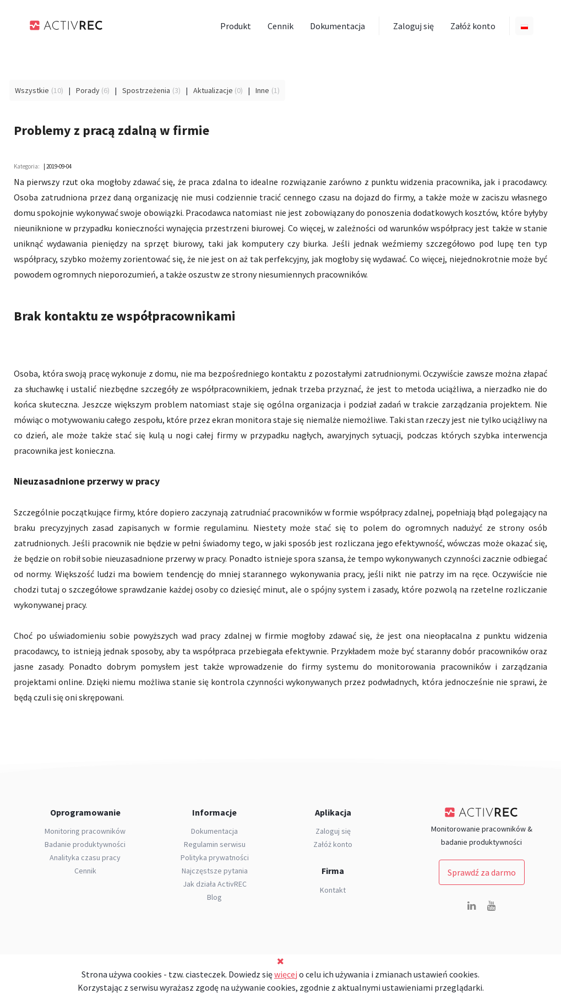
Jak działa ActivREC (215, 884)
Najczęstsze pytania (215, 871)
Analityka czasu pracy (85, 857)
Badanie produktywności (85, 844)
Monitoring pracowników (85, 831)
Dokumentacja (337, 25)
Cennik (280, 25)
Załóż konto (472, 25)
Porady (88, 90)
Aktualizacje (213, 90)
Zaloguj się (413, 25)
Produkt (235, 25)
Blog (214, 897)
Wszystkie (32, 90)
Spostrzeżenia (146, 90)
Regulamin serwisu (215, 844)
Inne (262, 90)
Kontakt (333, 890)
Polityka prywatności (215, 857)
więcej (285, 974)
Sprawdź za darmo (482, 872)
